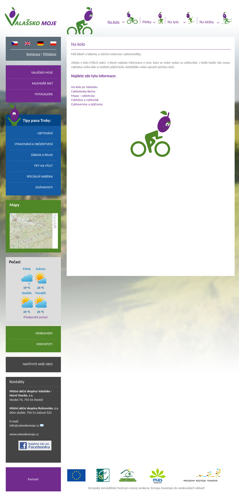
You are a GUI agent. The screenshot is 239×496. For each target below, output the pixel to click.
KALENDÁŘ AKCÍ (42, 83)
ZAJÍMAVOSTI (44, 187)
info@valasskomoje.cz (24, 425)
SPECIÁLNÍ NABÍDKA (40, 176)
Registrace (33, 54)
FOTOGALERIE (44, 94)
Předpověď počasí (36, 317)
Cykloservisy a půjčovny (87, 104)
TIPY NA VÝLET (43, 166)
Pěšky (146, 22)
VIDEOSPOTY (44, 344)
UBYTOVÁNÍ (45, 133)
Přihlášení (49, 54)
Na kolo (114, 22)
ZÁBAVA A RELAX (42, 155)
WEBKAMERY (44, 333)
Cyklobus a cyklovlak (85, 100)
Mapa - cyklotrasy (83, 96)
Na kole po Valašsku (84, 87)
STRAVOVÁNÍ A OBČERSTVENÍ (33, 144)
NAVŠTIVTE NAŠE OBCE (38, 364)
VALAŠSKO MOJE (42, 73)
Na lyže (173, 22)
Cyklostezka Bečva (83, 91)
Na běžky (206, 22)
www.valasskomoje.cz (24, 434)
